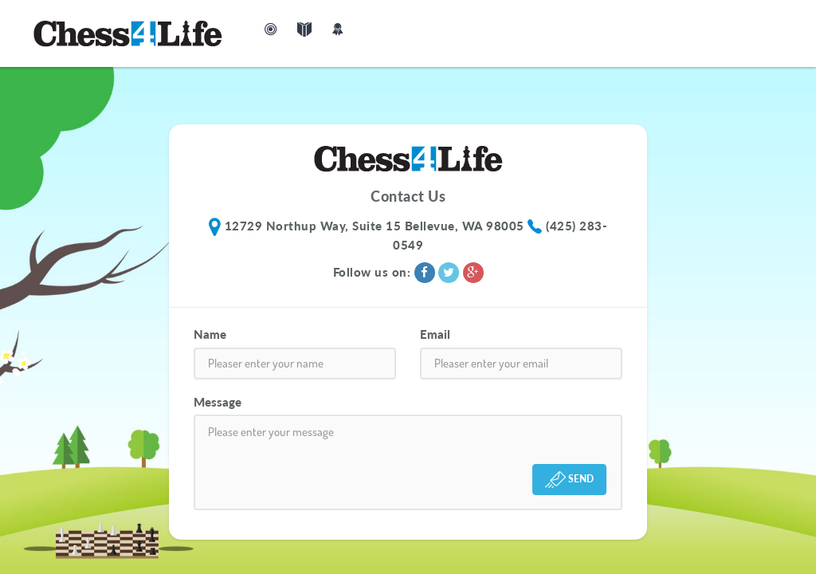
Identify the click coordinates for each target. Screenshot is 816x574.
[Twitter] (450, 272)
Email (435, 334)
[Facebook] (426, 272)
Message (217, 402)
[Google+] (473, 272)
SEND (569, 479)
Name (210, 334)
